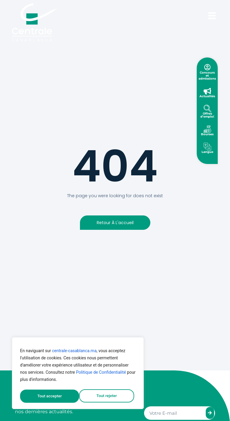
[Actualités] (207, 91)
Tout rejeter (47, 396)
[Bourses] (207, 129)
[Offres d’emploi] (207, 108)
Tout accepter (106, 396)
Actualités (207, 96)
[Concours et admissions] (207, 67)
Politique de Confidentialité (101, 374)
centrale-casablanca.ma (74, 352)
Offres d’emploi (207, 115)
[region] (78, 374)
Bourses (207, 134)
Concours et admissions (207, 75)
